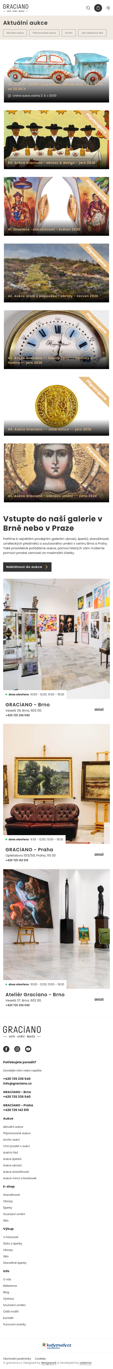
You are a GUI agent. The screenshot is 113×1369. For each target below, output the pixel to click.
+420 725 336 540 (17, 715)
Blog (6, 1292)
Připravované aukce (44, 32)
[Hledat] (88, 8)
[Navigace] (108, 8)
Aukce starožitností (16, 1172)
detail (99, 709)
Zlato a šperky (12, 1243)
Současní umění (14, 1214)
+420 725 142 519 (16, 860)
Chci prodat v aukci (16, 1146)
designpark (49, 1363)
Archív (68, 32)
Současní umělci (14, 1305)
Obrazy (8, 1201)
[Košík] (98, 8)
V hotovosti (10, 1237)
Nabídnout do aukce (27, 567)
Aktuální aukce (15, 32)
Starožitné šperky (14, 1263)
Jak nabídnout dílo (92, 32)
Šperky (7, 1208)
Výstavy (8, 1299)
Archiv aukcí (11, 1140)
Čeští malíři (11, 1311)
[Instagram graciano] (17, 1049)
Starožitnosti (11, 1195)
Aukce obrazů (12, 1165)
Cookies (40, 1359)
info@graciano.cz (17, 1083)
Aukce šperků (12, 1159)
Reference (10, 1286)
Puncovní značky (14, 1324)
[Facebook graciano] (6, 1049)
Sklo (6, 1220)
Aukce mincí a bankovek (19, 1178)
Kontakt (8, 1318)
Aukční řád (10, 1152)
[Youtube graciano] (28, 1049)
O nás (7, 1279)
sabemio (86, 1363)
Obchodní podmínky (17, 1359)
